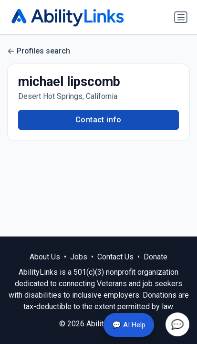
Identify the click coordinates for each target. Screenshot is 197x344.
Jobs (78, 256)
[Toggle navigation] (181, 17)
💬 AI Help (128, 325)
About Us (45, 256)
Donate (155, 256)
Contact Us (115, 256)
